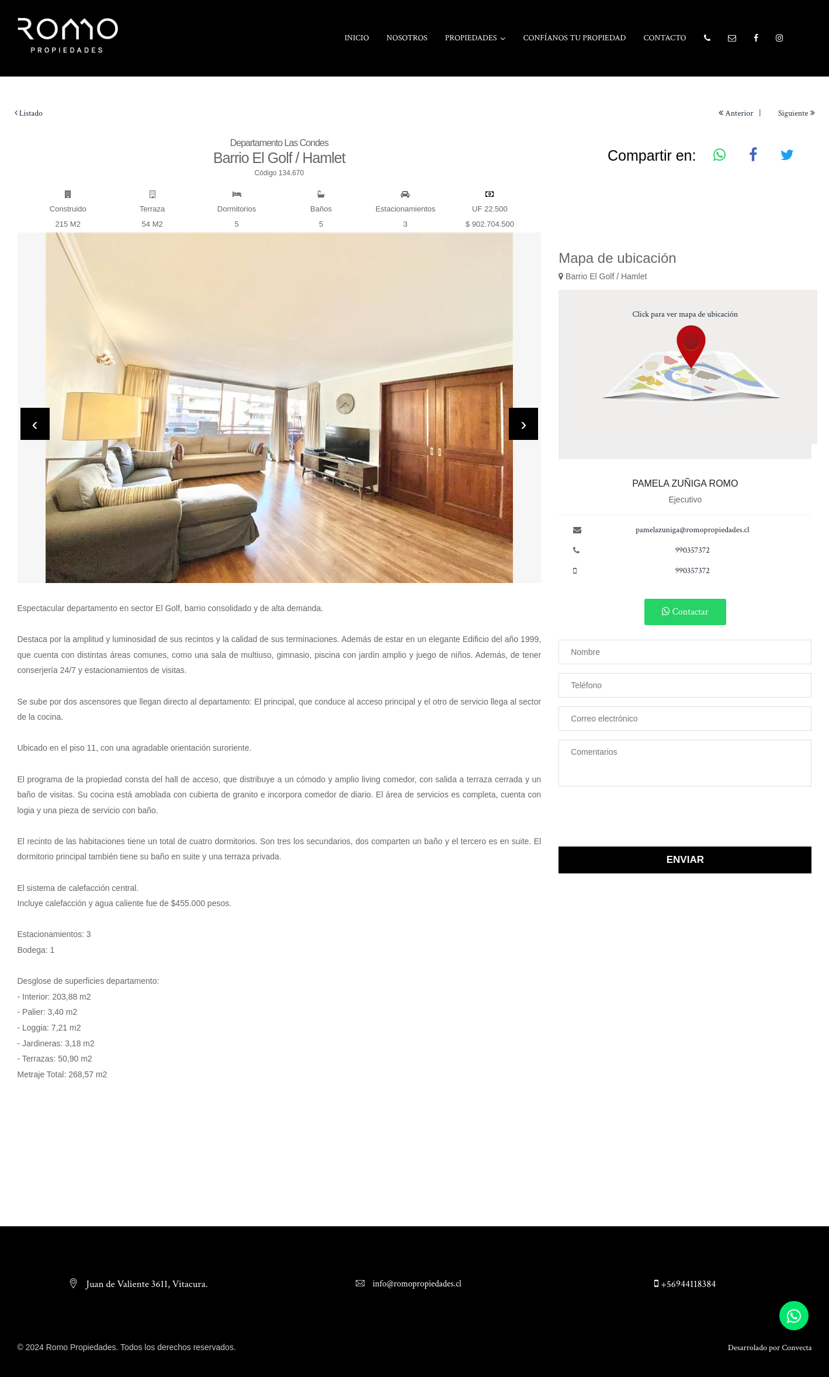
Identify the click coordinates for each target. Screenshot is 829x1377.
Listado (29, 113)
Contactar (685, 611)
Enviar (685, 859)
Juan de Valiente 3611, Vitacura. (146, 1284)
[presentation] (35, 424)
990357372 (692, 550)
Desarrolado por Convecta (769, 1348)
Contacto (664, 38)
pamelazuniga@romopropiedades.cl (693, 530)
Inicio (357, 38)
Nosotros (407, 38)
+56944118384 (685, 1284)
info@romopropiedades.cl (415, 1283)
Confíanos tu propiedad (574, 38)
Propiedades (471, 38)
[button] (707, 38)
